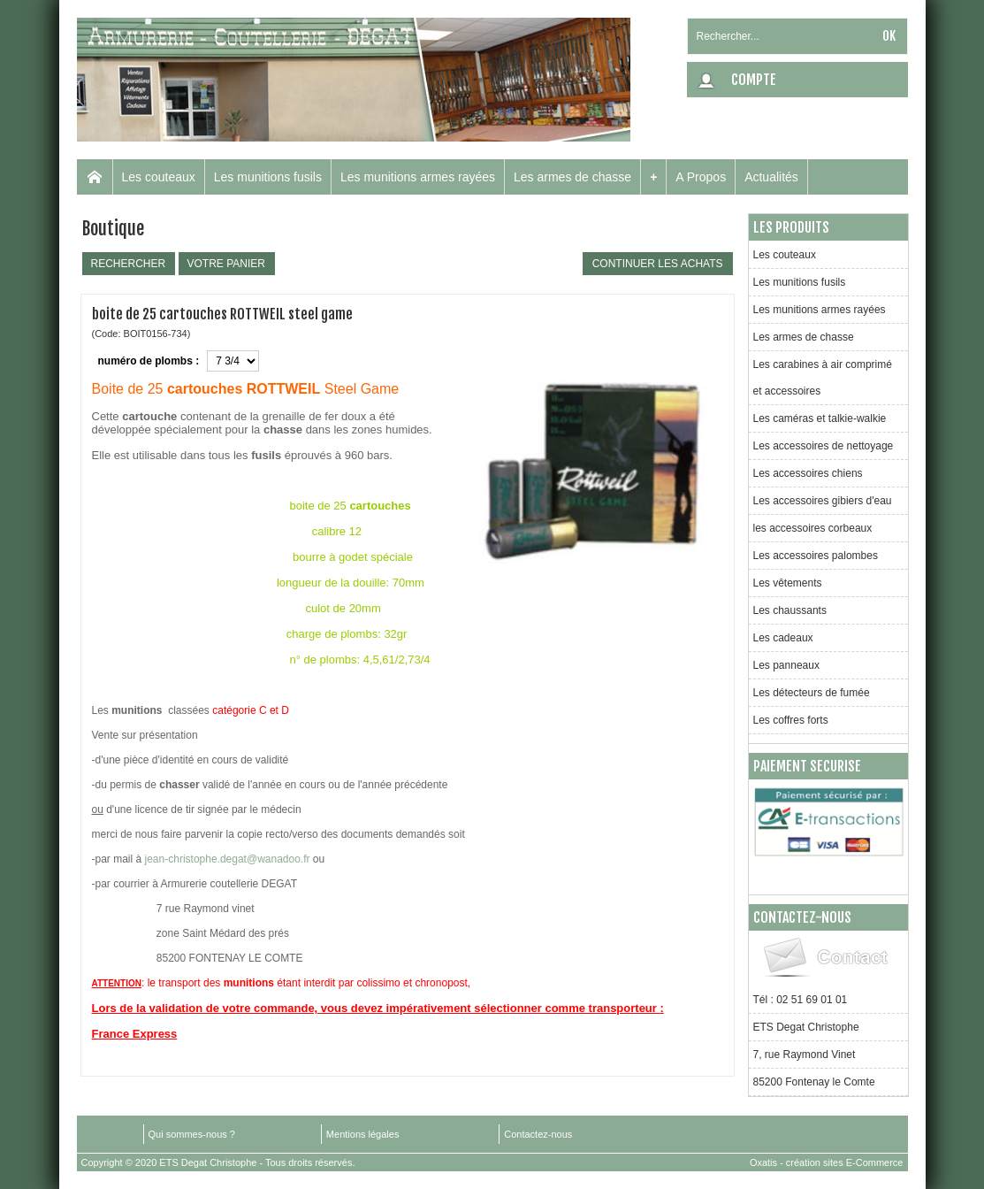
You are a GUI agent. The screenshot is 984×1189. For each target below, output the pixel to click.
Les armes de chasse (572, 177)
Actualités (771, 177)
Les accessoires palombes (815, 555)
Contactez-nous (538, 1134)
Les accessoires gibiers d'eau (822, 501)
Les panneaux (786, 665)
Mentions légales (363, 1134)
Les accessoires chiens (808, 473)
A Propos (700, 177)
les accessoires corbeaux (813, 528)
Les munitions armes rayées (417, 177)
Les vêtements (787, 583)
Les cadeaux (783, 638)
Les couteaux (158, 177)
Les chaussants (790, 610)
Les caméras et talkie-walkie (820, 418)
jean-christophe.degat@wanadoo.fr (227, 859)
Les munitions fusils (268, 177)
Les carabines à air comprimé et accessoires (822, 377)
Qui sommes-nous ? (192, 1134)
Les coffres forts (790, 720)
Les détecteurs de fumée (811, 693)
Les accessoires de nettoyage (823, 446)
